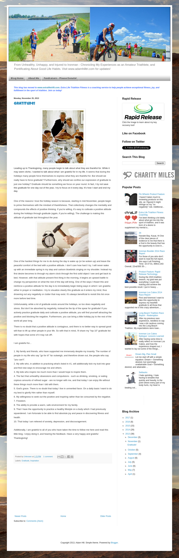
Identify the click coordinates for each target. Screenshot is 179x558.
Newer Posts (20, 516)
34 (140, 233)
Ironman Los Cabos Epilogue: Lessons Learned (151, 334)
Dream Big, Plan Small (145, 354)
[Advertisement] (63, 489)
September (133, 454)
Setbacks (143, 372)
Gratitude (25, 461)
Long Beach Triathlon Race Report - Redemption (151, 314)
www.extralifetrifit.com (48, 87)
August (131, 458)
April (130, 474)
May (130, 470)
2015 (128, 426)
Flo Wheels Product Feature (152, 194)
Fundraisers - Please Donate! (60, 78)
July (130, 462)
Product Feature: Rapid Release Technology (149, 273)
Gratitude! (24, 104)
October (132, 450)
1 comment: (48, 456)
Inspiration (34, 461)
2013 (128, 434)
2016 (128, 422)
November (133, 441)
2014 (128, 429)
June (130, 466)
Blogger (114, 542)
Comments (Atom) (34, 521)
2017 (128, 417)
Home (63, 516)
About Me (33, 78)
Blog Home (17, 78)
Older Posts (105, 516)
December (133, 437)
